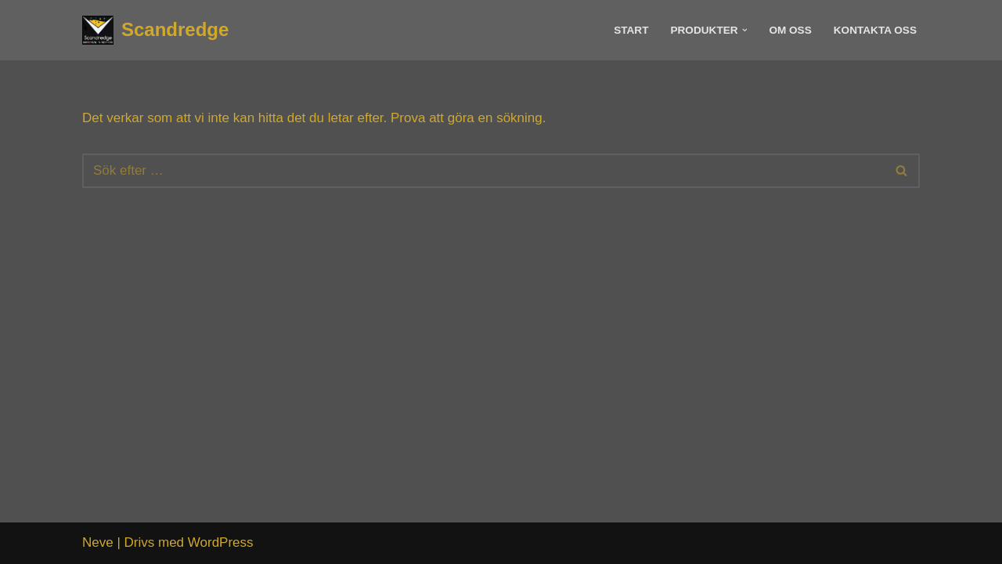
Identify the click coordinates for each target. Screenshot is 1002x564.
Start (631, 30)
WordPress (221, 542)
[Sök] (483, 171)
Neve (98, 542)
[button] (745, 30)
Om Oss (790, 30)
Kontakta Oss (875, 30)
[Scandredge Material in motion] (155, 30)
